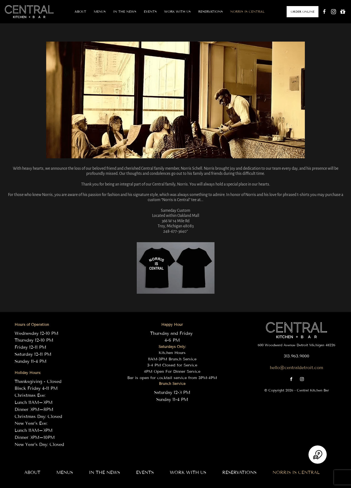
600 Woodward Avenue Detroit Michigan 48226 (296, 345)
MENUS (100, 12)
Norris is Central (247, 12)
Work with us (177, 12)
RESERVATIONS (210, 12)
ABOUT (80, 12)
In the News (124, 12)
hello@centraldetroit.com (296, 367)
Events (150, 12)
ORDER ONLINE (302, 11)
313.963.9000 (296, 356)
